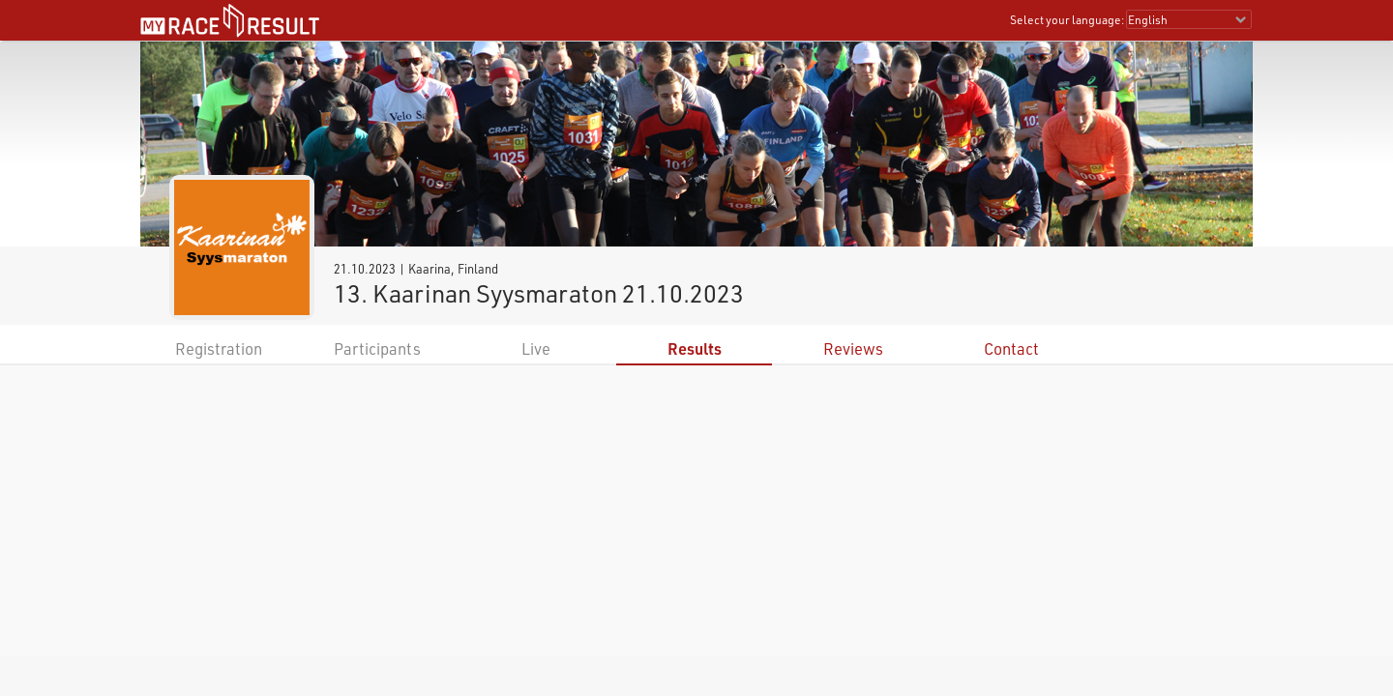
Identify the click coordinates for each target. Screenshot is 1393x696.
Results (694, 348)
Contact (1011, 348)
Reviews (853, 348)
